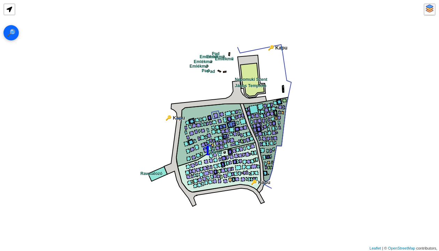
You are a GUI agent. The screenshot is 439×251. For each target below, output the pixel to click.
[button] (9, 9)
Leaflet (375, 248)
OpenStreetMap (401, 248)
